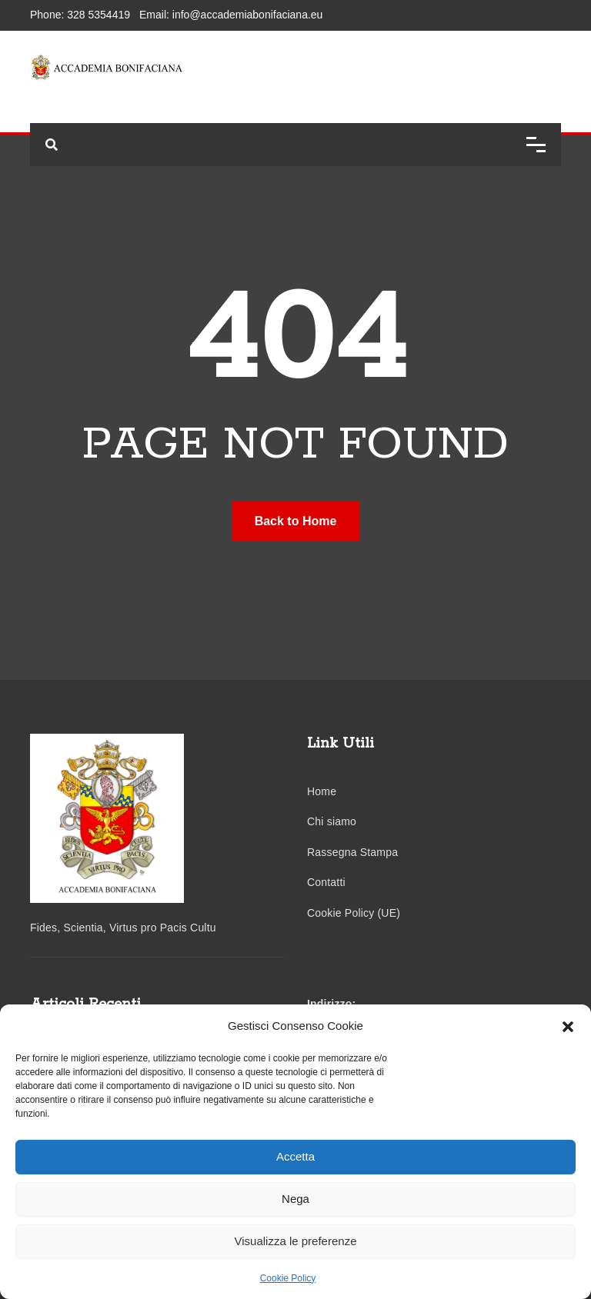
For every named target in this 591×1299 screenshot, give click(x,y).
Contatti (326, 882)
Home (321, 791)
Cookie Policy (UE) (353, 913)
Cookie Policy (288, 1278)
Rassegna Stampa (352, 852)
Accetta (295, 1156)
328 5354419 (98, 14)
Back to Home (296, 521)
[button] (568, 1026)
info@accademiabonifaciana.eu (247, 14)
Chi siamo (331, 821)
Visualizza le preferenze (296, 1240)
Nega (295, 1198)
